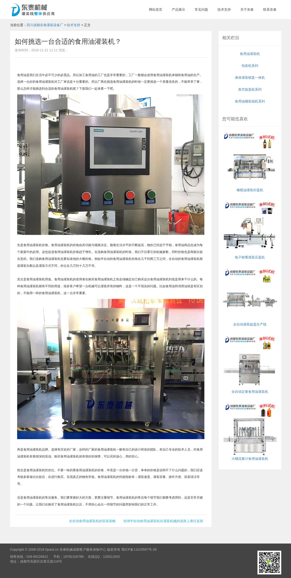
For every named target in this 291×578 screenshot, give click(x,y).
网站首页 (155, 9)
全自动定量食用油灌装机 (250, 363)
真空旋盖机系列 (249, 89)
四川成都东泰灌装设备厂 (45, 25)
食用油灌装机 (250, 54)
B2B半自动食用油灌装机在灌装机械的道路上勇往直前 (163, 521)
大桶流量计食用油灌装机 (250, 431)
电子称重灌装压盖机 (250, 229)
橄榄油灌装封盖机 (250, 162)
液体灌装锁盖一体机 (250, 77)
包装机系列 (250, 66)
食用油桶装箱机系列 (250, 101)
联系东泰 (269, 9)
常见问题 (201, 9)
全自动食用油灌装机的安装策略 (92, 521)
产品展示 (178, 9)
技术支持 (224, 9)
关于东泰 (247, 9)
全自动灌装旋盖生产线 (250, 296)
